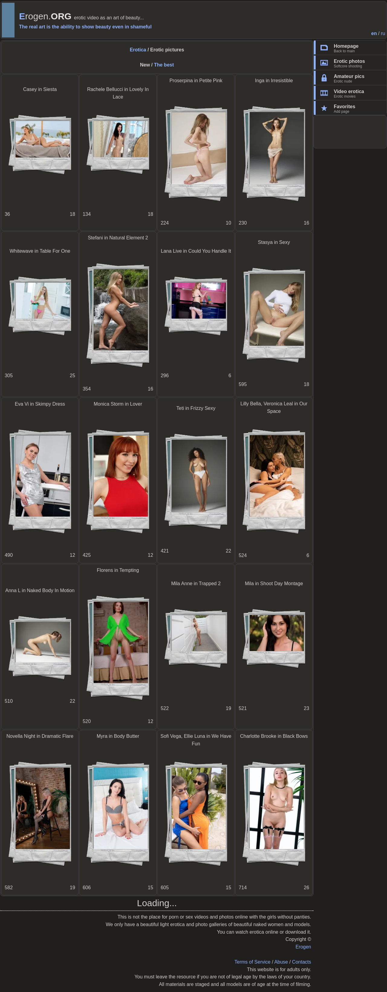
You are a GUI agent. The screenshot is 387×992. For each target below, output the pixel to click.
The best (164, 64)
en (374, 33)
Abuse (281, 961)
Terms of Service (253, 961)
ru (383, 33)
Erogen (303, 946)
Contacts (301, 961)
